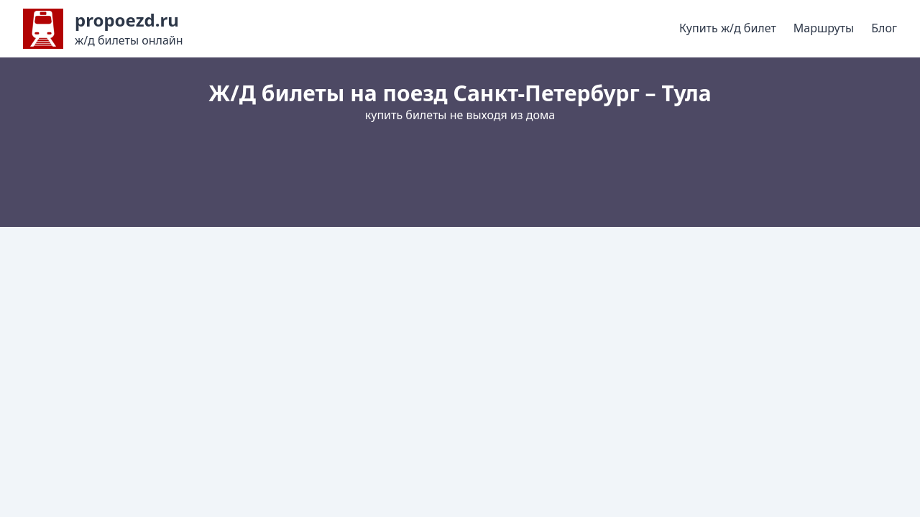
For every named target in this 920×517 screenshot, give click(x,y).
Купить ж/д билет (727, 28)
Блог (884, 28)
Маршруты (824, 28)
